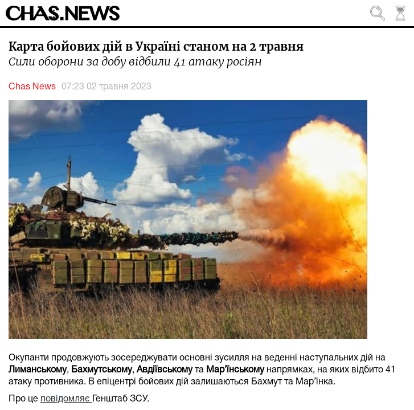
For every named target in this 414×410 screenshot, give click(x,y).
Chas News (32, 87)
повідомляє (66, 399)
